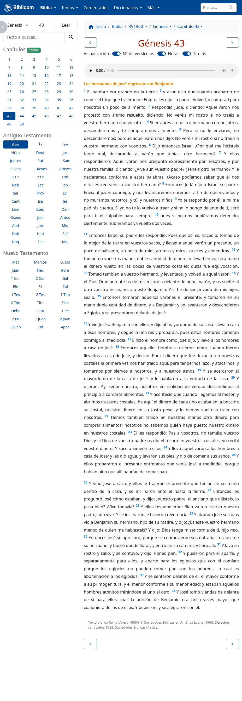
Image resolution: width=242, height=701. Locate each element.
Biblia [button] (46, 7)
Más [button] (151, 7)
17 (129, 339)
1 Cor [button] (15, 278)
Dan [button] (65, 209)
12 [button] (71, 67)
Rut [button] (40, 160)
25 (234, 455)
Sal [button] (15, 193)
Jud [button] (40, 326)
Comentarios (96, 7)
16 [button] (46, 75)
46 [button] (46, 115)
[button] (90, 42)
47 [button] (59, 115)
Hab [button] (40, 233)
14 (233, 273)
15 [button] (34, 75)
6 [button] (71, 59)
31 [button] (9, 99)
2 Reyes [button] (65, 168)
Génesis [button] (160, 26)
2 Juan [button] (65, 318)
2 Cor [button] (40, 278)
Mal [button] (65, 241)
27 (209, 490)
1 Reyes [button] (40, 168)
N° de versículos (138, 53)
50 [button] (22, 124)
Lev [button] (65, 144)
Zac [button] (40, 241)
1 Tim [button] (65, 294)
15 (99, 296)
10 (156, 214)
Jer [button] (65, 201)
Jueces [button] (15, 160)
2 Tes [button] (40, 294)
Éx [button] (40, 144)
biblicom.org (25, 691)
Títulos (199, 53)
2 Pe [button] (15, 318)
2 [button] (22, 59)
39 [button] (34, 107)
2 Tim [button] (15, 302)
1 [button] (9, 59)
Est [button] (40, 185)
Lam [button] (15, 209)
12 (233, 249)
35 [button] (59, 99)
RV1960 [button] (136, 26)
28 (137, 505)
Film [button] (65, 302)
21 (147, 393)
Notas (173, 53)
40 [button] (46, 107)
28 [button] (46, 91)
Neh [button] (15, 185)
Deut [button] (40, 152)
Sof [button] (65, 233)
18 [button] (71, 75)
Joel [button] (40, 217)
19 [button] (9, 83)
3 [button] (34, 59)
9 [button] (34, 67)
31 (219, 544)
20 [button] (22, 83)
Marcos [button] (40, 262)
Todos (33, 50)
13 (85, 273)
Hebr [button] (15, 310)
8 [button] (22, 67)
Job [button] (65, 185)
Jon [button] (40, 225)
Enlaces (16, 683)
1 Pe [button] (65, 310)
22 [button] (46, 83)
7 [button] (9, 67)
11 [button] (59, 67)
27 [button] (34, 91)
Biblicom (19, 8)
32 (180, 552)
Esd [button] (65, 176)
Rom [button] (65, 270)
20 (233, 377)
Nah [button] (15, 233)
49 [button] (9, 124)
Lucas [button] (65, 262)
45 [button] (34, 115)
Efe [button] (15, 286)
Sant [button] (40, 310)
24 (165, 447)
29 (191, 513)
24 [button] (71, 83)
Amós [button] (65, 217)
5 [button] (59, 59)
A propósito (46, 683)
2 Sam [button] (15, 168)
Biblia (117, 26)
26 (85, 482)
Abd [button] (15, 225)
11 (85, 234)
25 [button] (9, 91)
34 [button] (46, 99)
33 (142, 575)
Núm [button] (15, 152)
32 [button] (22, 99)
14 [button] (22, 75)
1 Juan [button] (40, 318)
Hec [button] (40, 270)
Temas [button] (68, 7)
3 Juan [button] (15, 326)
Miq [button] (65, 225)
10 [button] (46, 67)
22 (107, 416)
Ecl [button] (65, 193)
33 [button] (34, 99)
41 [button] (59, 107)
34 (173, 591)
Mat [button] (15, 262)
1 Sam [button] (65, 160)
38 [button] (22, 107)
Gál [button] (65, 278)
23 (130, 432)
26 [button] (22, 91)
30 (85, 536)
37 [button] (9, 107)
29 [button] (59, 91)
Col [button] (65, 286)
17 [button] (59, 75)
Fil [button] (40, 286)
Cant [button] (15, 201)
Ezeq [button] (40, 209)
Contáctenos (80, 683)
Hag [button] (15, 241)
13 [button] (9, 75)
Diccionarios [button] (126, 7)
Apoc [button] (65, 326)
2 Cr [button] (40, 176)
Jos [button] (65, 152)
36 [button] (71, 99)
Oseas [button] (15, 217)
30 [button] (71, 91)
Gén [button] (15, 144)
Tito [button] (40, 302)
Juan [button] (15, 270)
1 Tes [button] (15, 294)
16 (85, 323)
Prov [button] (40, 193)
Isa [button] (40, 201)
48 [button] (71, 115)
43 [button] (9, 115)
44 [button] (22, 115)
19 (199, 370)
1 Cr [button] (15, 176)
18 (117, 346)
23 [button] (59, 83)
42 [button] (71, 107)
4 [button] (46, 59)
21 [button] (34, 83)
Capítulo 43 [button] (188, 26)
